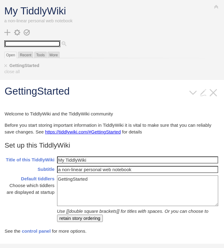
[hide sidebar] (216, 7)
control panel (36, 231)
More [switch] (53, 55)
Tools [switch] (40, 55)
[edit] (203, 92)
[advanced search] (64, 44)
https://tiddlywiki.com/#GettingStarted (83, 131)
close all (12, 71)
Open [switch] (10, 55)
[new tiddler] (7, 32)
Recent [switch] (26, 55)
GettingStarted (24, 65)
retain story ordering (80, 218)
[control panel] (17, 32)
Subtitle (46, 169)
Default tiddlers (37, 178)
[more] (193, 92)
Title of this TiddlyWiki (30, 159)
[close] (5, 65)
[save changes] (27, 32)
